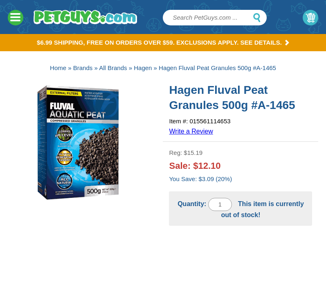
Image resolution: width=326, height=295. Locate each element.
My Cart (310, 18)
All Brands (113, 67)
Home (58, 67)
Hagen (143, 67)
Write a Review (191, 131)
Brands (83, 67)
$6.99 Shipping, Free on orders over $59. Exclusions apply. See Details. (163, 42)
